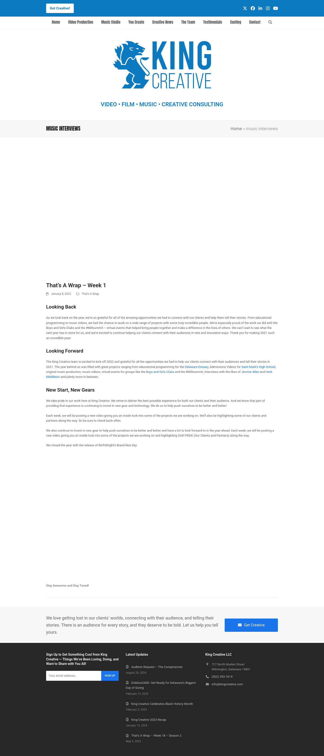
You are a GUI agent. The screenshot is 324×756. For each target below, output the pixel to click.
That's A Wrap (90, 294)
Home (236, 128)
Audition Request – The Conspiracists (157, 667)
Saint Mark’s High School (258, 367)
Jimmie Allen (250, 372)
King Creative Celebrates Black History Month (162, 704)
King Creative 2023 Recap (148, 719)
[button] (270, 23)
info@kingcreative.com (227, 684)
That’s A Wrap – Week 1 (76, 285)
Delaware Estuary (196, 367)
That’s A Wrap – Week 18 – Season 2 (156, 735)
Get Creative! (60, 8)
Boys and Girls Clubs (160, 372)
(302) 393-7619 (222, 676)
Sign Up (110, 675)
